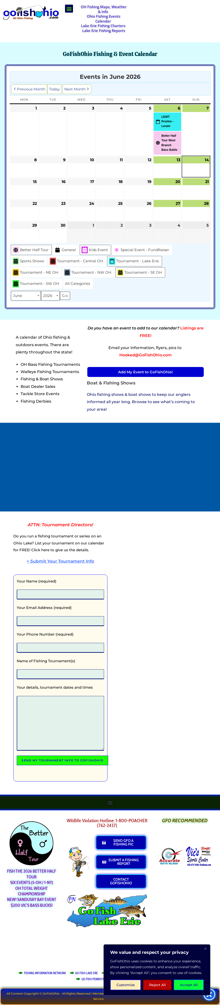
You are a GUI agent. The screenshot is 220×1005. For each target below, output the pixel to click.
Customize (125, 985)
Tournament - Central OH (76, 261)
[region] (157, 969)
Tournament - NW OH (87, 272)
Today (54, 89)
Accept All (189, 985)
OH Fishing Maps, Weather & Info (104, 9)
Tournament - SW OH (36, 283)
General (65, 249)
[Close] (205, 948)
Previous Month (29, 89)
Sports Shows (28, 261)
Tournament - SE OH (139, 272)
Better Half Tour (31, 250)
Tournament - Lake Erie (134, 261)
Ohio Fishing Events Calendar (103, 19)
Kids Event (94, 249)
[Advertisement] (175, 17)
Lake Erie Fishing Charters (103, 25)
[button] (69, 9)
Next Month (77, 89)
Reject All (157, 985)
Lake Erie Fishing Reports (103, 30)
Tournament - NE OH (35, 272)
